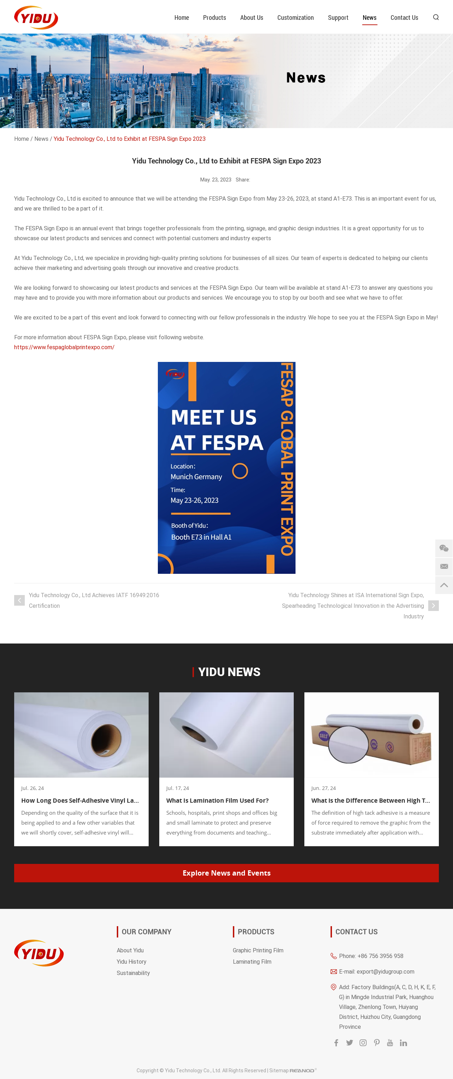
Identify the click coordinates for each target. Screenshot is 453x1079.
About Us (251, 17)
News (370, 17)
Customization (295, 17)
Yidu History (132, 961)
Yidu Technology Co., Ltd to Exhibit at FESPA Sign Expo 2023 (130, 138)
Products (214, 17)
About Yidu (130, 950)
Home (181, 17)
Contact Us (404, 17)
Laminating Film (252, 961)
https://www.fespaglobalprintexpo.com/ (64, 347)
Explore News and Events (227, 873)
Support (338, 17)
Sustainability (133, 972)
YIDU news (229, 672)
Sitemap (279, 1070)
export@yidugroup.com (385, 971)
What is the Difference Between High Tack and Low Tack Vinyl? (371, 800)
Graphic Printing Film (258, 950)
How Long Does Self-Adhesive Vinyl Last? (81, 800)
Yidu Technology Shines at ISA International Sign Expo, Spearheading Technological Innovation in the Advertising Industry (353, 605)
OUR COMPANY (147, 932)
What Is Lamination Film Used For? (217, 800)
